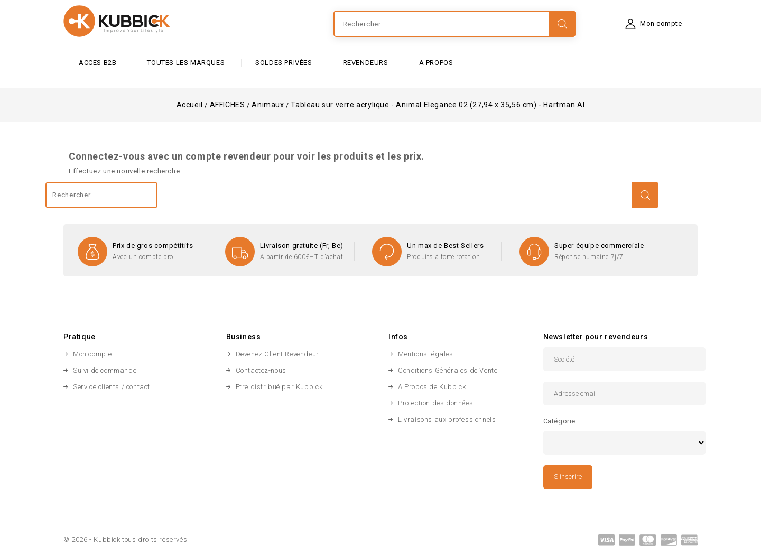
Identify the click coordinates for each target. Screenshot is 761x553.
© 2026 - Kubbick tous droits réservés (125, 539)
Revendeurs (365, 63)
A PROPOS (436, 63)
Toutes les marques (186, 63)
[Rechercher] (454, 24)
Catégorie (559, 421)
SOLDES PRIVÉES (283, 63)
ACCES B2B (97, 63)
